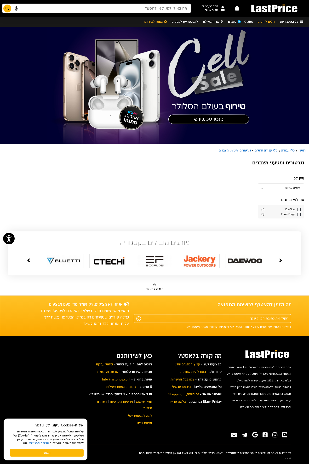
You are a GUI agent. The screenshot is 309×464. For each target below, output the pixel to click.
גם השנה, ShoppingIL (183, 394)
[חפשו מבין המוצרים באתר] (96, 8)
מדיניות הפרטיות (39, 443)
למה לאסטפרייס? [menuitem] (139, 416)
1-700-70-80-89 (107, 372)
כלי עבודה (288, 150)
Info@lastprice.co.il (116, 379)
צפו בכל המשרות (182, 379)
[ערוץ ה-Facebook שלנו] (265, 435)
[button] (209, 6)
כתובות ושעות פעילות (121, 387)
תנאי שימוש (144, 402)
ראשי (301, 150)
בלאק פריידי (177, 402)
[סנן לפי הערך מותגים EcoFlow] (281, 209)
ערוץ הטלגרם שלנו (187, 364)
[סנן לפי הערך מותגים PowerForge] (281, 214)
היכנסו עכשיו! (181, 387)
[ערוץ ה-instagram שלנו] (274, 435)
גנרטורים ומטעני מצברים (235, 150)
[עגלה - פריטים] (237, 8)
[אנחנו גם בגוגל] (255, 435)
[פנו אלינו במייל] (234, 435)
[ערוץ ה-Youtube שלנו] (284, 435)
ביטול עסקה (104, 364)
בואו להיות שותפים (192, 372)
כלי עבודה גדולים (266, 150)
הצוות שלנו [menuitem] (144, 423)
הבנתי (46, 452)
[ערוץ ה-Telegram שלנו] (244, 435)
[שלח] (138, 318)
